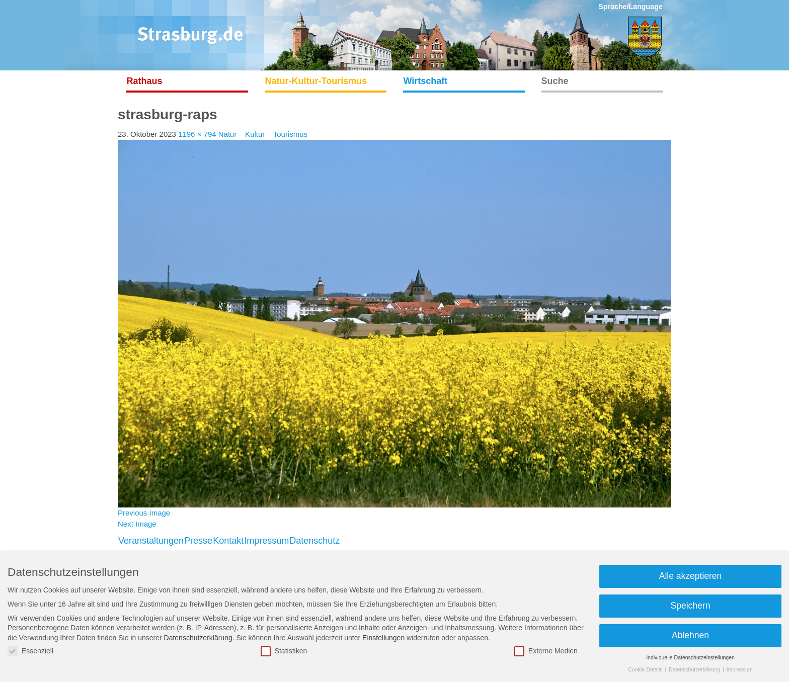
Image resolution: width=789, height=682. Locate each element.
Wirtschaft (426, 81)
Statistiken (284, 651)
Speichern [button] (691, 606)
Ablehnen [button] (690, 635)
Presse (198, 541)
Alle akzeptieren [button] (690, 576)
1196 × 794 (197, 134)
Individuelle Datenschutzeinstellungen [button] (690, 657)
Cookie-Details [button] (646, 669)
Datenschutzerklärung (198, 638)
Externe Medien (546, 651)
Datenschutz (314, 541)
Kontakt (228, 541)
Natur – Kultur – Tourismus (262, 134)
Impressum (266, 541)
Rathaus (145, 81)
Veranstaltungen (151, 541)
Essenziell (30, 651)
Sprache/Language (630, 7)
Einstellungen (383, 638)
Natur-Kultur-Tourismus (316, 81)
